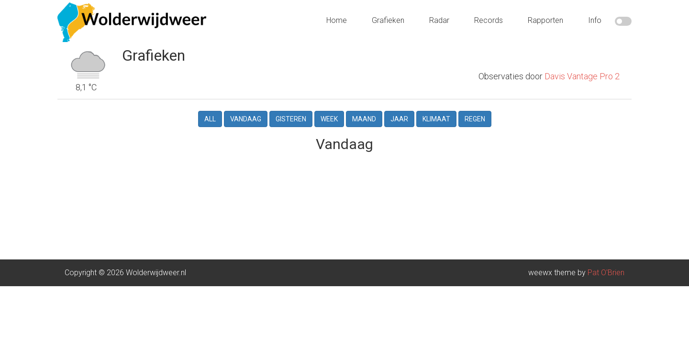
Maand (364, 111)
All (210, 111)
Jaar (399, 111)
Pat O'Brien (606, 264)
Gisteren (291, 111)
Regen (475, 111)
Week (329, 111)
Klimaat (436, 111)
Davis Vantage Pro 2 (582, 53)
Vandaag (245, 111)
